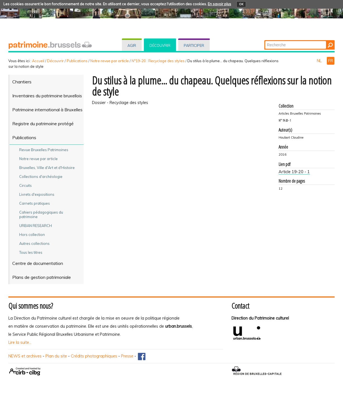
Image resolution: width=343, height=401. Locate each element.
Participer (194, 45)
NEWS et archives (25, 356)
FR (330, 60)
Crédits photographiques (94, 356)
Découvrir (159, 45)
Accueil (38, 61)
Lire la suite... (20, 342)
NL (320, 60)
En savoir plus (219, 4)
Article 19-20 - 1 (294, 171)
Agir (131, 45)
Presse (127, 356)
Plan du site (56, 356)
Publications (77, 61)
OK (241, 4)
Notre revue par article (109, 61)
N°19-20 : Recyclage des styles (158, 61)
